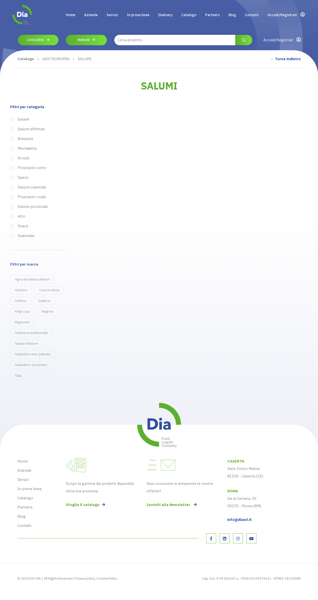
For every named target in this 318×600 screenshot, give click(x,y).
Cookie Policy (107, 578)
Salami (23, 119)
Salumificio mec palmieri (33, 354)
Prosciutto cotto (32, 168)
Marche (86, 40)
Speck (23, 177)
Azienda (91, 15)
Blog (232, 15)
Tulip (18, 375)
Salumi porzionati (33, 206)
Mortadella (27, 148)
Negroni (47, 311)
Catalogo (188, 15)
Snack (23, 226)
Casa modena (49, 290)
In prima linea (138, 15)
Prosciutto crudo (32, 197)
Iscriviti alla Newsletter (172, 504)
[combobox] (183, 40)
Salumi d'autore (26, 343)
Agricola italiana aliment (32, 279)
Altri (21, 216)
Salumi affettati (31, 129)
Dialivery (165, 15)
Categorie (38, 40)
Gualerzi (44, 301)
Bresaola (25, 139)
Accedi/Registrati (286, 14)
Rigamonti (22, 322)
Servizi (112, 15)
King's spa (22, 311)
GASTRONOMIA (56, 58)
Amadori (21, 290)
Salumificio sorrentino (31, 365)
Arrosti (23, 158)
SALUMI (84, 58)
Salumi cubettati (32, 187)
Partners (212, 15)
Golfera (20, 301)
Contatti (252, 15)
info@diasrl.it (239, 519)
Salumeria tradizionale (31, 333)
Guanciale (26, 235)
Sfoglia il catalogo (85, 504)
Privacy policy (85, 578)
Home (70, 15)
